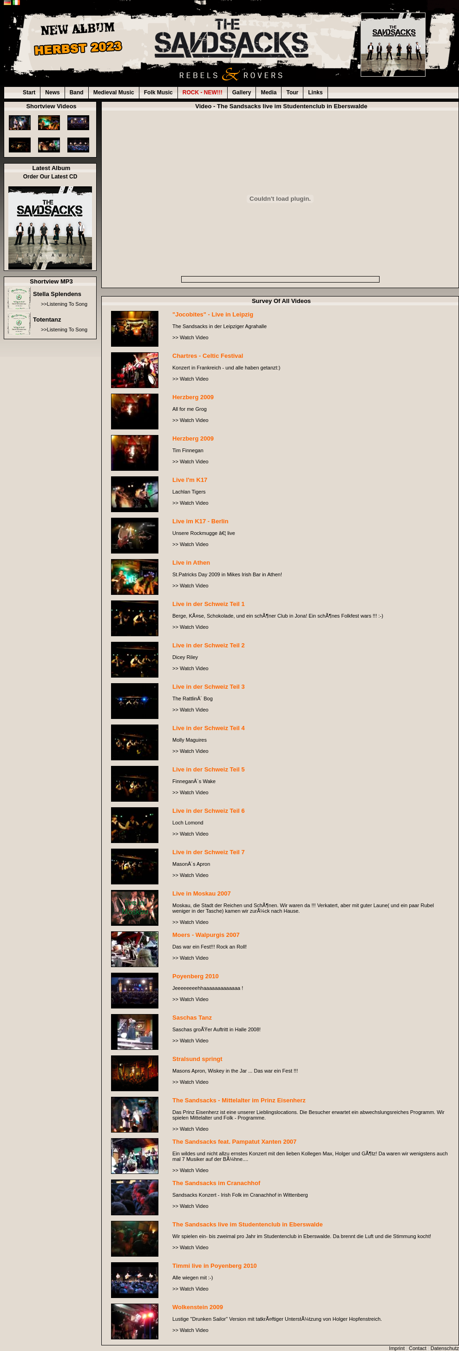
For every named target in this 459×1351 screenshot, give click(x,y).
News (52, 92)
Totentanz (47, 319)
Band (77, 92)
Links (315, 92)
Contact (417, 1348)
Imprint (397, 1348)
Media (268, 92)
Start (29, 92)
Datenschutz (445, 1348)
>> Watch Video (190, 337)
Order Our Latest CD (50, 176)
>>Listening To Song (64, 304)
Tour (292, 92)
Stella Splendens (57, 293)
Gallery (241, 92)
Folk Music (158, 92)
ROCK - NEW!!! (203, 92)
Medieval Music (113, 92)
